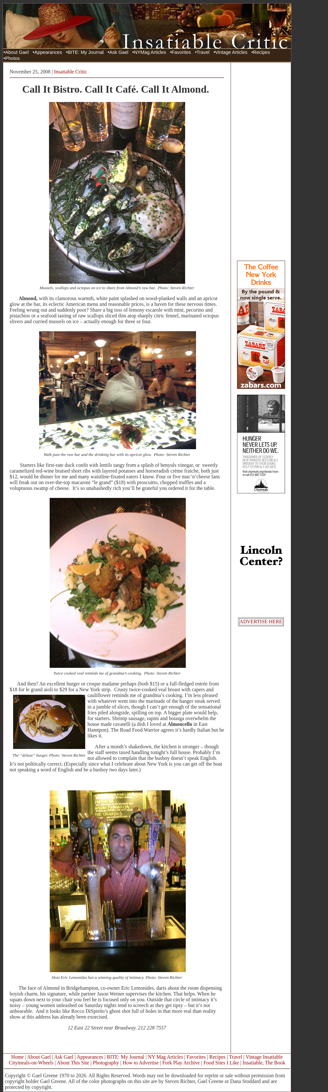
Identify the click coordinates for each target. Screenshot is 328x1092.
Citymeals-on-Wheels (31, 1062)
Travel (203, 52)
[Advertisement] (261, 161)
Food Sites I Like (221, 1062)
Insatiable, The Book (263, 1062)
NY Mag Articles (165, 1057)
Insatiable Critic (70, 71)
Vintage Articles (231, 52)
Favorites (181, 52)
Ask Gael (118, 52)
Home (17, 1057)
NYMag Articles (150, 52)
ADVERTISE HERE (261, 621)
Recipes (261, 52)
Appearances (48, 52)
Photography (106, 1062)
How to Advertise (141, 1062)
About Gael (17, 52)
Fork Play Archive (181, 1062)
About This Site (73, 1062)
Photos (12, 58)
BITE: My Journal (85, 52)
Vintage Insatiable (264, 1057)
